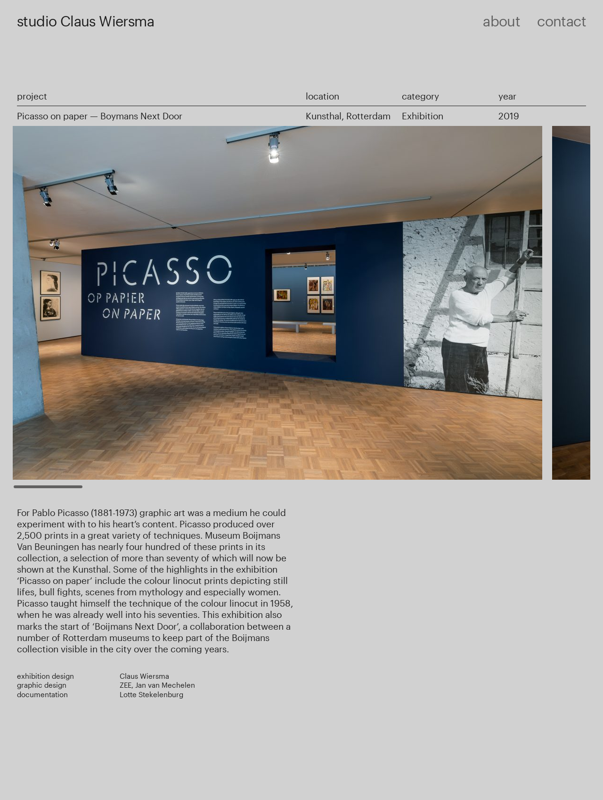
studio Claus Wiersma (85, 21)
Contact (561, 21)
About (501, 21)
